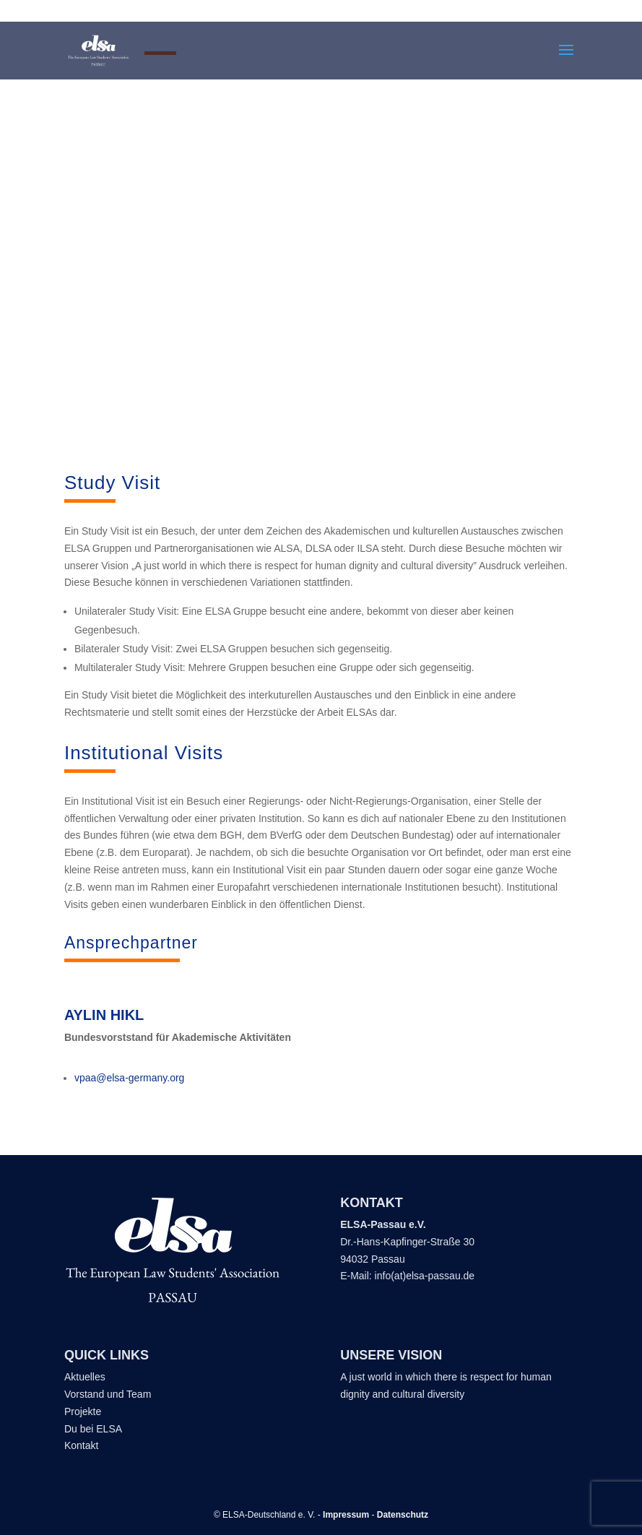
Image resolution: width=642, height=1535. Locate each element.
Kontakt (82, 1445)
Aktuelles (84, 1377)
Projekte (82, 1411)
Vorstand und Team (107, 1394)
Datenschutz (402, 1515)
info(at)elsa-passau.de (425, 1275)
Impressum (346, 1515)
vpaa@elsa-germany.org (129, 1078)
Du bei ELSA (94, 1429)
